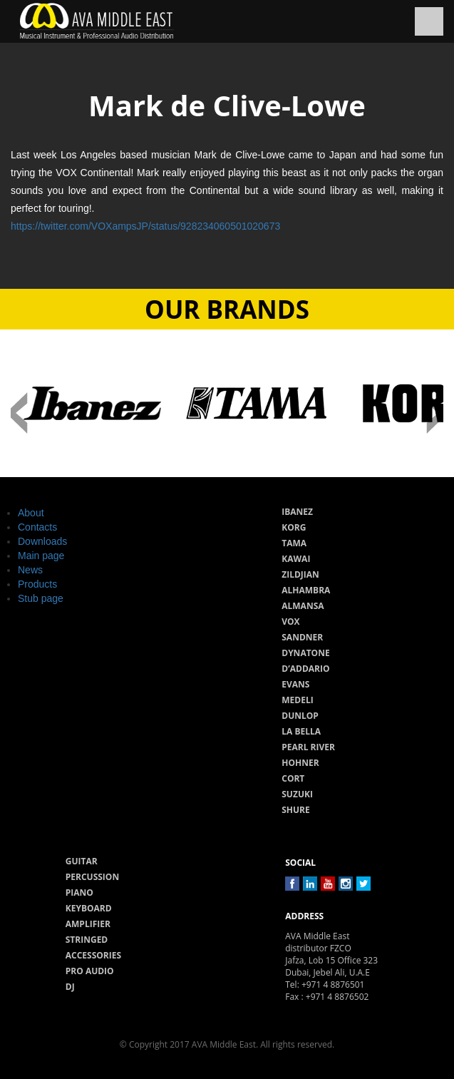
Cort (293, 778)
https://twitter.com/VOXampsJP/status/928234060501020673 (145, 226)
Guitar (82, 861)
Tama (294, 543)
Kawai (296, 559)
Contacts (37, 527)
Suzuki (297, 794)
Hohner (300, 763)
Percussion (92, 877)
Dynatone (305, 653)
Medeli (297, 700)
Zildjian (300, 574)
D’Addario (305, 669)
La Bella (301, 731)
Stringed (87, 940)
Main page (41, 555)
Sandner (302, 637)
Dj (70, 987)
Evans (295, 684)
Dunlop (300, 716)
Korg (294, 527)
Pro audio (90, 971)
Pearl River (308, 747)
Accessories (93, 955)
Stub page (40, 598)
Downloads (42, 541)
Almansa (303, 606)
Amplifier (88, 924)
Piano (79, 892)
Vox (290, 621)
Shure (296, 810)
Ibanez (297, 512)
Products (37, 584)
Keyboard (89, 908)
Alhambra (306, 590)
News (30, 570)
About (31, 512)
